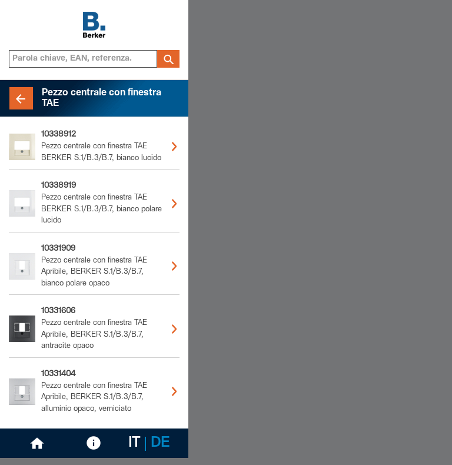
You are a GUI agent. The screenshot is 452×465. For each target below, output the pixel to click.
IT (134, 444)
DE (160, 444)
